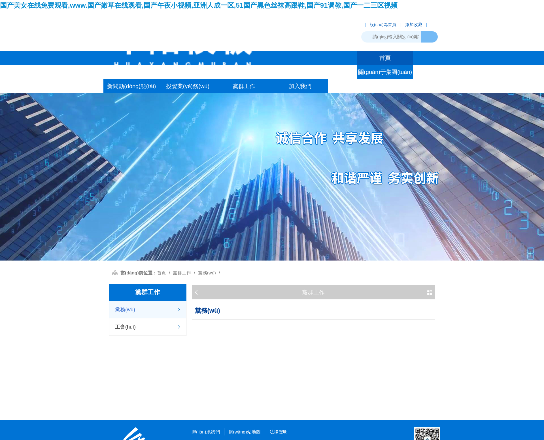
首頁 (385, 58)
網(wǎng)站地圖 (245, 432)
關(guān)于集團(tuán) (385, 72)
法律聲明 (278, 432)
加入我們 (300, 86)
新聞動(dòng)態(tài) (131, 86)
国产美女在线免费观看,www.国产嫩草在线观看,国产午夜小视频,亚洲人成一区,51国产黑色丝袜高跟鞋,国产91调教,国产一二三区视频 (199, 5)
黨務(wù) (207, 272)
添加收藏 (413, 25)
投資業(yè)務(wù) (187, 86)
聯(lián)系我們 (206, 432)
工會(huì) (125, 327)
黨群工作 (244, 86)
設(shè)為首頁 (383, 25)
